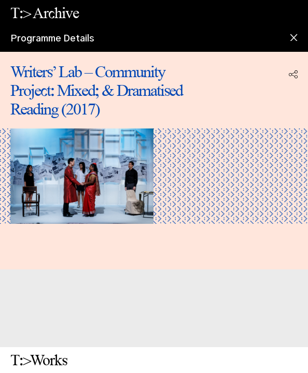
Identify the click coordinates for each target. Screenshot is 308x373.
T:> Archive (44, 12)
